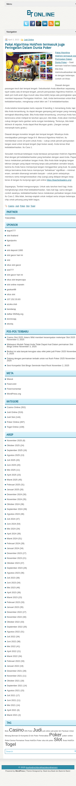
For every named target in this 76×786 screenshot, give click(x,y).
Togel (32, 206)
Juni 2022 (11, 641)
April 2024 (11, 533)
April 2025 (11, 475)
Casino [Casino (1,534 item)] (16, 730)
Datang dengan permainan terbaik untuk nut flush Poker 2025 (36, 358)
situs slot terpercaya (16, 279)
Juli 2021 (11, 695)
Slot (28, 206)
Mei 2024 (11, 528)
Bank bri (62, 771)
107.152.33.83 (13, 299)
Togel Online (13, 427)
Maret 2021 (12, 715)
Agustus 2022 (13, 631)
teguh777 (11, 230)
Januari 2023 (13, 607)
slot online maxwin (15, 284)
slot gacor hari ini (15, 255)
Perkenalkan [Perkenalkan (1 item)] (44, 736)
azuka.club (12, 304)
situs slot (11, 294)
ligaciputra (11, 240)
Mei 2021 (11, 705)
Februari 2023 (13, 602)
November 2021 (14, 676)
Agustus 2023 (13, 573)
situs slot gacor (14, 265)
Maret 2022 (12, 656)
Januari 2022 (13, 666)
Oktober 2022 (13, 622)
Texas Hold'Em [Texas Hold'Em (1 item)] (68, 740)
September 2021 (15, 685)
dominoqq (11, 319)
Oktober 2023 (13, 563)
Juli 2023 (11, 578)
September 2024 (15, 509)
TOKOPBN (10, 218)
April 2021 (11, 710)
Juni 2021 (11, 700)
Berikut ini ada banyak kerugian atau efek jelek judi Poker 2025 (36, 351)
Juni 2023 (11, 582)
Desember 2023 (14, 553)
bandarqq (11, 309)
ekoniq (10, 324)
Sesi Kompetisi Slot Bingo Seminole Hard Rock (29, 365)
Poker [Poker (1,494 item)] (55, 734)
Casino (11, 206)
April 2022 (11, 651)
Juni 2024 (11, 524)
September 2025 (15, 450)
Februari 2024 (13, 543)
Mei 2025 (11, 470)
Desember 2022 (14, 612)
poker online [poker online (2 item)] (67, 736)
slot (8, 245)
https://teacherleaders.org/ (59, 180)
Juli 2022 (11, 636)
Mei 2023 (11, 587)
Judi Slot (11, 417)
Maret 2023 (12, 597)
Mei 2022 (11, 646)
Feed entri (11, 384)
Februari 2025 (13, 484)
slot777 (10, 270)
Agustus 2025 (13, 455)
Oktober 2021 (13, 680)
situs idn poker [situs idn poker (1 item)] (47, 740)
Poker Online (13, 422)
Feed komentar (14, 389)
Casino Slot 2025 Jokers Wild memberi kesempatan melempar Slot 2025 (41, 337)
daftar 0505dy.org (15, 314)
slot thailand (12, 235)
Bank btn (69, 771)
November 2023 (14, 558)
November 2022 (14, 617)
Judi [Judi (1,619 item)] (37, 730)
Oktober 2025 (13, 445)
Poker (22, 206)
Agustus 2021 (13, 690)
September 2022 (15, 627)
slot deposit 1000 (15, 250)
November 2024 (14, 499)
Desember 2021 (14, 671)
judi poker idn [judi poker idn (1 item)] (56, 731)
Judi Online (29, 40)
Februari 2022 (13, 661)
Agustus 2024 (13, 514)
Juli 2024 (11, 519)
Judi (17, 206)
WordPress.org (14, 394)
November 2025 (14, 440)
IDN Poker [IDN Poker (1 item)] (28, 731)
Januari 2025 (13, 489)
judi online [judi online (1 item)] (46, 731)
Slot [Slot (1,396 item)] (58, 739)
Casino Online (13, 407)
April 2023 (11, 592)
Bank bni (54, 771)
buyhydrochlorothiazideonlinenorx (42, 767)
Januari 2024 (13, 548)
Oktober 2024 (13, 504)
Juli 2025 (11, 460)
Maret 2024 (12, 538)
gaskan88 (11, 289)
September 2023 (15, 568)
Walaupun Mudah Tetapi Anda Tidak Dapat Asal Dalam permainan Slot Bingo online (40, 345)
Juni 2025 (11, 465)
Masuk (10, 379)
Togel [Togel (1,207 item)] (10, 744)
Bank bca (47, 771)
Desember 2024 (14, 494)
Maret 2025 (12, 479)
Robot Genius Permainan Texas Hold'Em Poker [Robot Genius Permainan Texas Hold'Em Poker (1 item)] (23, 740)
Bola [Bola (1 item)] (6, 731)
